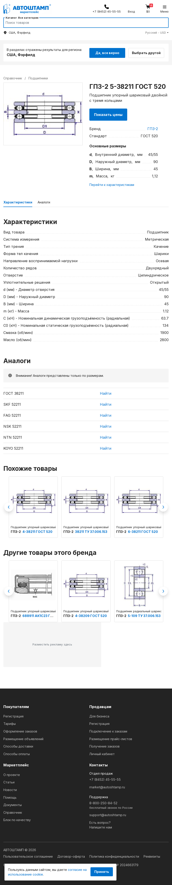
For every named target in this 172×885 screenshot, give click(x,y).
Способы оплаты (16, 753)
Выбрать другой (147, 52)
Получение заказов (104, 746)
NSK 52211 (12, 426)
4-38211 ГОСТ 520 (37, 531)
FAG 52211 (12, 415)
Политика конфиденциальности (114, 856)
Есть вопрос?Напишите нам (100, 824)
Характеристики (17, 202)
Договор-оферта (71, 856)
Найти (105, 393)
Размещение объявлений (23, 738)
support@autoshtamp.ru (107, 814)
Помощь (10, 797)
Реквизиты (152, 856)
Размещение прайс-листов (110, 738)
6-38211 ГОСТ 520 (143, 531)
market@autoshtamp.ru (107, 787)
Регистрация (13, 716)
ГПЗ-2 (152, 128)
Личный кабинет (102, 753)
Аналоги (44, 202)
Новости (10, 789)
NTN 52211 (12, 437)
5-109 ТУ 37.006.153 (144, 615)
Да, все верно (107, 52)
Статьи (9, 782)
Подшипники (38, 78)
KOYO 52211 (13, 448)
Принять (101, 872)
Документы (12, 805)
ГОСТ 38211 (13, 393)
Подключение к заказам (108, 731)
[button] (157, 33)
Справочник (12, 812)
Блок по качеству (17, 820)
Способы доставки (18, 746)
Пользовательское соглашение (28, 856)
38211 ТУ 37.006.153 (91, 531)
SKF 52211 (12, 404)
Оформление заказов (20, 731)
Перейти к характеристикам (111, 184)
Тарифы (9, 723)
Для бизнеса (99, 716)
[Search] (82, 22)
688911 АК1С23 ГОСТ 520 (43, 615)
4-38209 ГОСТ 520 (91, 615)
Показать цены (108, 114)
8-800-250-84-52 (129, 805)
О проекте (11, 774)
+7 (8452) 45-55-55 (105, 779)
